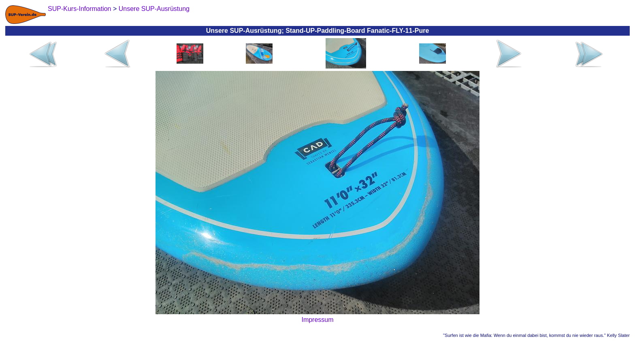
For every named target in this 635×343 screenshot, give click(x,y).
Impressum (317, 319)
